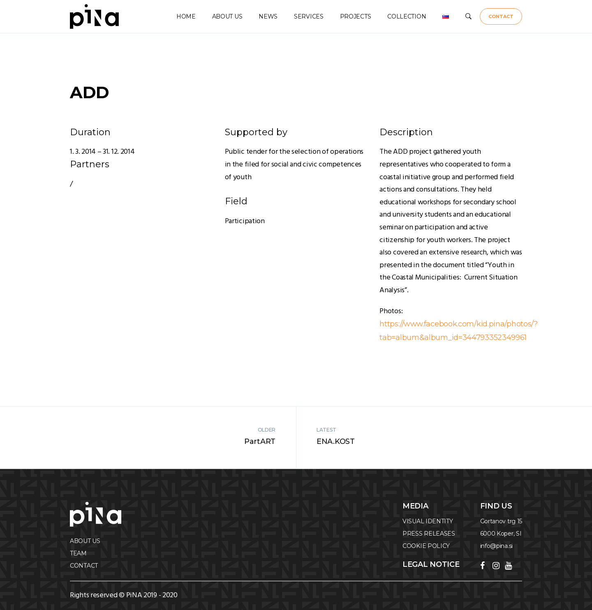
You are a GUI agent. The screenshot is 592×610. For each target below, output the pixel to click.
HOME (186, 16)
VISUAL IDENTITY (427, 521)
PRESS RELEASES (428, 533)
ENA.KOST (336, 441)
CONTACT (500, 16)
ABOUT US (227, 16)
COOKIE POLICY (426, 546)
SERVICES (309, 16)
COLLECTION (406, 16)
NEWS (268, 16)
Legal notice (430, 564)
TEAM (78, 553)
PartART (259, 441)
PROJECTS (355, 16)
